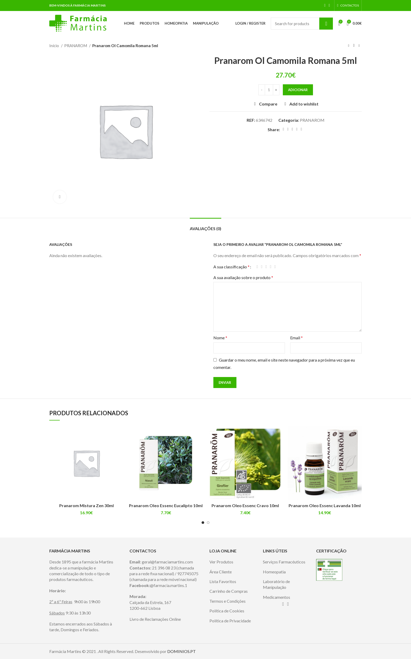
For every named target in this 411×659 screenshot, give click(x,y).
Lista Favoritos (222, 581)
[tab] (205, 226)
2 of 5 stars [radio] (261, 267)
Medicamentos (276, 597)
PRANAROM (76, 45)
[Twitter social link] (288, 129)
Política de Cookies (226, 610)
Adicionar (298, 90)
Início (54, 45)
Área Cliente (220, 571)
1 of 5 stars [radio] (257, 267)
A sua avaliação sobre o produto (243, 277)
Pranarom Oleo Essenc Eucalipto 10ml (166, 505)
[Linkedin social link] (297, 129)
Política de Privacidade (230, 620)
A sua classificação (231, 267)
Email (296, 337)
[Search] (302, 24)
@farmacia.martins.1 (168, 585)
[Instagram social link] (329, 5)
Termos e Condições (227, 601)
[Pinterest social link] (292, 129)
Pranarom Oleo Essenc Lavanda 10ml (325, 505)
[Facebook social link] (325, 5)
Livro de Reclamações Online (155, 619)
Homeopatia (274, 571)
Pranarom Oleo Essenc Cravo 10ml (245, 505)
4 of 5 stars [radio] (270, 267)
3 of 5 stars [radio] (266, 267)
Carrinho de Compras (228, 591)
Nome (220, 337)
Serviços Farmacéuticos (284, 561)
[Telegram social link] (301, 129)
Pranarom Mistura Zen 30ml (86, 505)
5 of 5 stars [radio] (275, 267)
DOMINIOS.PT (181, 651)
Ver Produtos (221, 561)
